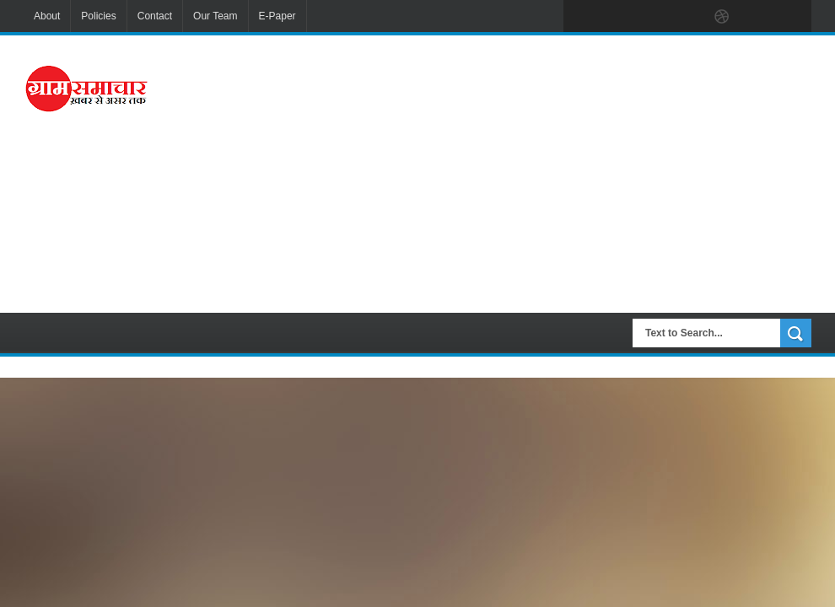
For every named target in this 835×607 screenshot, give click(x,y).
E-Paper (277, 16)
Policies (98, 16)
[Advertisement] (536, 172)
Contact (154, 16)
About (47, 16)
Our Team (215, 16)
